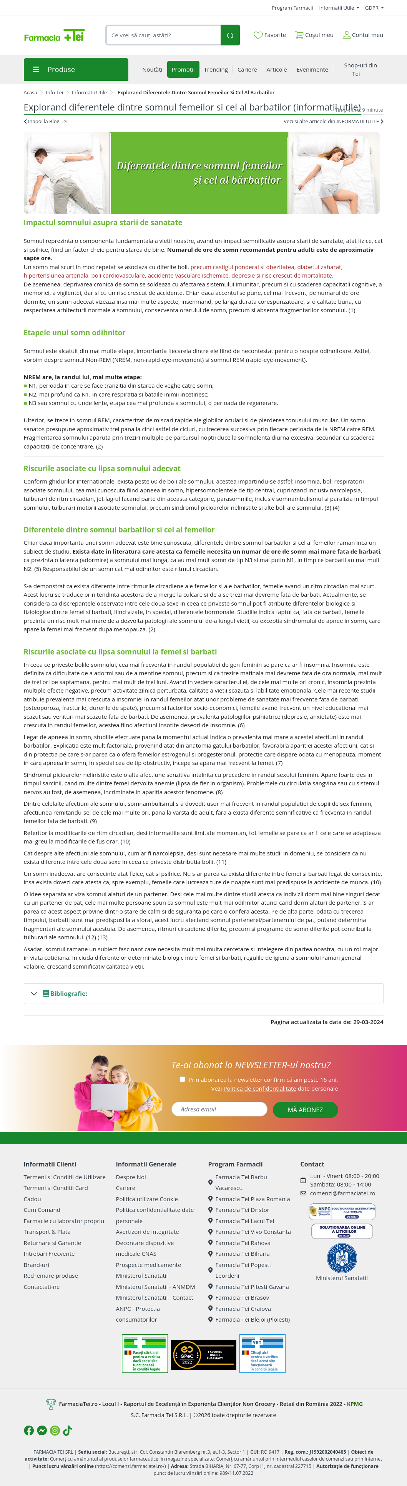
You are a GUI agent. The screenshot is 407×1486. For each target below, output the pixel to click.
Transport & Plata (47, 1231)
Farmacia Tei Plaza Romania (249, 1199)
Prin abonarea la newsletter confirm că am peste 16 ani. (263, 1079)
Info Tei (54, 92)
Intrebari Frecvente (49, 1253)
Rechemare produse (51, 1275)
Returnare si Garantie (52, 1243)
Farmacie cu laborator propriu (64, 1221)
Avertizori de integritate (147, 1231)
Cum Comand (42, 1209)
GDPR (372, 7)
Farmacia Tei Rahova (239, 1243)
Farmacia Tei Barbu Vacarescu (237, 1182)
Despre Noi (131, 1177)
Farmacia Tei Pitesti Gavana (248, 1286)
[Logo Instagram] (55, 1431)
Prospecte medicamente (148, 1264)
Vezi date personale (274, 1088)
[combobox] (163, 35)
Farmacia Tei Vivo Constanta (249, 1231)
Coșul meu (314, 33)
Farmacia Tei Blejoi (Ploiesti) (249, 1319)
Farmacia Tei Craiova (239, 1308)
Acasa (30, 92)
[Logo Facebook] (29, 1431)
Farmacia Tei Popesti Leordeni (239, 1270)
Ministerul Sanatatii (142, 1275)
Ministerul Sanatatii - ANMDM (155, 1286)
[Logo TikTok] (67, 1431)
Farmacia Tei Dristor (238, 1209)
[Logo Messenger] (42, 1431)
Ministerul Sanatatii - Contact (154, 1297)
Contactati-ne (42, 1286)
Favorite (270, 35)
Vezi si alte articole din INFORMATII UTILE (333, 121)
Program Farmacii (292, 7)
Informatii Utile (337, 7)
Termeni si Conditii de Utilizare (65, 1177)
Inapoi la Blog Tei (46, 121)
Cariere (126, 1187)
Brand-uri (36, 1264)
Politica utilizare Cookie (147, 1199)
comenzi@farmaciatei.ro (342, 1193)
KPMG (355, 1403)
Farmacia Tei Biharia (239, 1253)
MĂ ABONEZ (305, 1110)
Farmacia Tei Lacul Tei (241, 1221)
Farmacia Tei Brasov (238, 1297)
